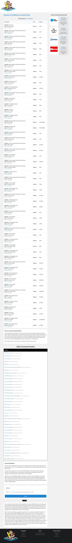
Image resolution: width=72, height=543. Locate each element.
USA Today (11, 364)
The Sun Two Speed (13, 401)
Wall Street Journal (13, 353)
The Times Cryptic (13, 384)
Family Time (11, 421)
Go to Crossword (8, 27)
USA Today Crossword (40, 534)
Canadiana (11, 415)
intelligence (13, 467)
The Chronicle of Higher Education (16, 452)
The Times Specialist (13, 378)
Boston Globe (12, 407)
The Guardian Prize (13, 410)
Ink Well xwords (12, 424)
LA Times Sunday (12, 438)
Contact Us (56, 536)
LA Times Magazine (13, 432)
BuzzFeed (11, 435)
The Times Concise (13, 387)
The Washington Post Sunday (15, 373)
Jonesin (10, 413)
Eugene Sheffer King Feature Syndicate (17, 418)
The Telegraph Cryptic (14, 398)
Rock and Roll (12, 447)
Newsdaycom (12, 441)
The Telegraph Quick (13, 393)
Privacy (23, 533)
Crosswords (23, 536)
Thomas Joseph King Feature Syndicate (17, 367)
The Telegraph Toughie (14, 390)
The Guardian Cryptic (13, 458)
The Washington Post (13, 375)
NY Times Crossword (40, 533)
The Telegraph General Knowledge (16, 395)
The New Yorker (12, 404)
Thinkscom (11, 370)
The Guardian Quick (13, 381)
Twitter (56, 534)
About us (23, 534)
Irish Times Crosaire (13, 427)
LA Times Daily (12, 358)
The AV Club (11, 450)
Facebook (57, 533)
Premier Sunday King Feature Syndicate (17, 444)
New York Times (12, 355)
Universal (11, 361)
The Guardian (12, 455)
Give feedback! (29, 18)
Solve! (25, 496)
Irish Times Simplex (13, 430)
